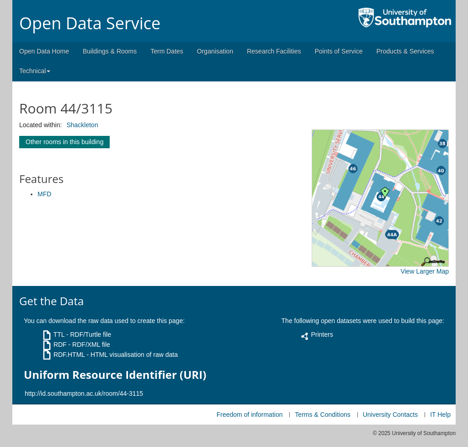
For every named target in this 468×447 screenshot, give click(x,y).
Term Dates (166, 51)
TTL (58, 334)
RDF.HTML (69, 354)
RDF (60, 344)
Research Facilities (274, 51)
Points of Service (338, 51)
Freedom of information (250, 414)
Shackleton (82, 125)
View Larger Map (424, 271)
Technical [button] (34, 71)
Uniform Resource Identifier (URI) (115, 375)
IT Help (440, 414)
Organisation (215, 51)
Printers (322, 334)
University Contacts (390, 414)
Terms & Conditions (322, 414)
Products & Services (405, 51)
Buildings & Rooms (110, 51)
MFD (44, 194)
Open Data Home (44, 51)
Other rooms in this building (64, 141)
